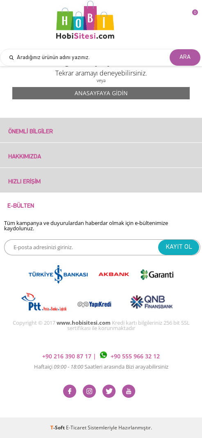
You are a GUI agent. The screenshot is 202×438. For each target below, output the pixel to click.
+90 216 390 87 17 (67, 356)
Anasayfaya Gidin (101, 93)
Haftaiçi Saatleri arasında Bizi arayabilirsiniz (101, 366)
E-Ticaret (76, 427)
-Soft (58, 427)
